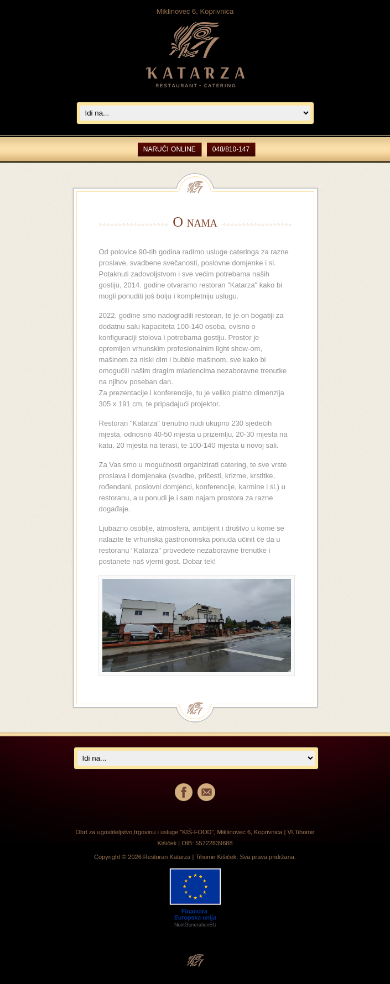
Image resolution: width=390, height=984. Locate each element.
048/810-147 (230, 149)
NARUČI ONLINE (169, 149)
